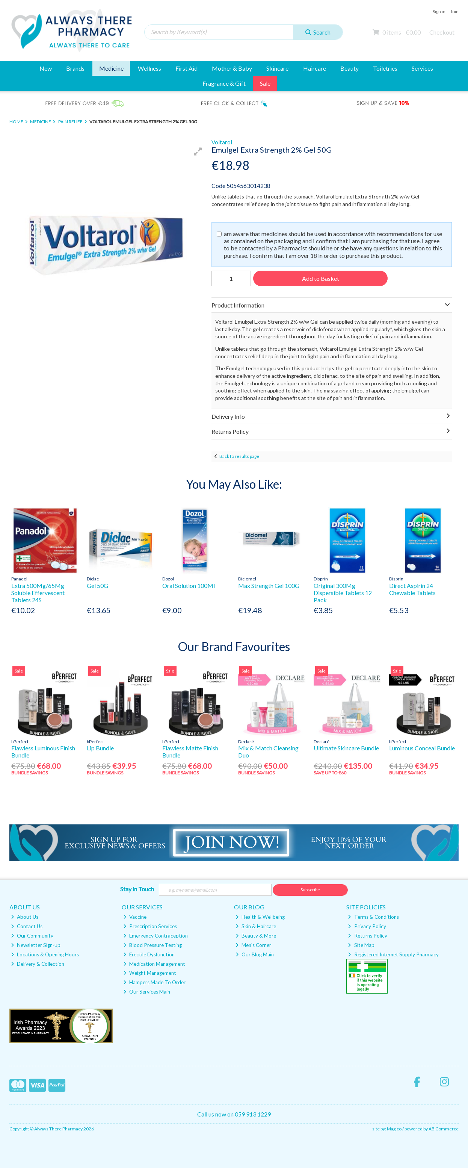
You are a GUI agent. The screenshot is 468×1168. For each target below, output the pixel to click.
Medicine (111, 68)
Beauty (349, 68)
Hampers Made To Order (154, 982)
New (45, 68)
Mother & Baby (232, 68)
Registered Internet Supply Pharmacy (393, 954)
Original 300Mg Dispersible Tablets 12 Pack (343, 592)
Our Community (32, 936)
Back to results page (239, 456)
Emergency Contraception (155, 936)
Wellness (149, 68)
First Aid (186, 68)
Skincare (277, 68)
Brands (75, 68)
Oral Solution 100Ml (188, 585)
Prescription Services (150, 926)
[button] (198, 151)
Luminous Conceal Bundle (422, 747)
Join (454, 11)
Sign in (439, 11)
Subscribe (310, 889)
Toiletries (385, 68)
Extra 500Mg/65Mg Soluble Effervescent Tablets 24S (38, 592)
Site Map (361, 945)
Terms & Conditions (373, 917)
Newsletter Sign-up (35, 945)
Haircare (314, 68)
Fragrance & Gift (224, 83)
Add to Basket (320, 278)
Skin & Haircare (256, 926)
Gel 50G (97, 585)
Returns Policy (367, 936)
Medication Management (154, 964)
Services (422, 68)
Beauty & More (256, 936)
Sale (265, 83)
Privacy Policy (367, 926)
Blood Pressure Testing (152, 945)
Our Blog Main (255, 954)
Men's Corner (253, 945)
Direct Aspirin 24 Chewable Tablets (412, 589)
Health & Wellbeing (260, 917)
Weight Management (149, 973)
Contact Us (26, 926)
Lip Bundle (100, 747)
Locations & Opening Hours (45, 954)
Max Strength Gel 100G (268, 585)
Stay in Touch (137, 888)
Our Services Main (146, 992)
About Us (24, 917)
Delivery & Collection (37, 964)
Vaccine (134, 917)
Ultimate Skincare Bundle (346, 747)
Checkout (441, 32)
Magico (394, 1129)
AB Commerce (444, 1129)
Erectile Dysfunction (149, 954)
